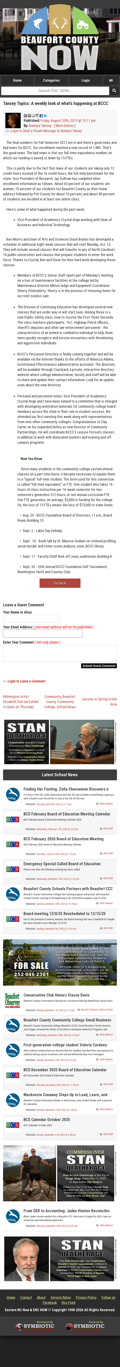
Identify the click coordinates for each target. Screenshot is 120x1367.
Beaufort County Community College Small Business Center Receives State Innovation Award (67, 1025)
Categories (51, 80)
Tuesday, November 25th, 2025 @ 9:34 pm (56, 1062)
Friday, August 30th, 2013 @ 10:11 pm (68, 120)
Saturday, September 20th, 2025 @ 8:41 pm (57, 1228)
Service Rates (61, 1300)
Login (86, 80)
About (41, 1300)
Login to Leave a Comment (26, 683)
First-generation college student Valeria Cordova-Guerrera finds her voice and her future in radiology (67, 1050)
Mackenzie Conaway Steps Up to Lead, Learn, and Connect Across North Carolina (65, 1099)
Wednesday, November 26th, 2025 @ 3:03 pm (57, 1037)
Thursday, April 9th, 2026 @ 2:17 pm (53, 806)
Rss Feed (68, 1305)
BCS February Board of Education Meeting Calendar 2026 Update (67, 819)
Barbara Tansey (40, 125)
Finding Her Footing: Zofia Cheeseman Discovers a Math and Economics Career (66, 794)
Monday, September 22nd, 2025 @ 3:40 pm (56, 1112)
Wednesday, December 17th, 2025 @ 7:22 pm (57, 881)
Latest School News (60, 777)
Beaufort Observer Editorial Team (97, 1012)
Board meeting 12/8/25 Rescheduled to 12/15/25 (65, 916)
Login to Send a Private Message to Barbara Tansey (46, 131)
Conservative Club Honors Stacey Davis (56, 997)
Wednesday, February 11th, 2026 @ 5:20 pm (57, 831)
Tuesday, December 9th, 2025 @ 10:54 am (56, 931)
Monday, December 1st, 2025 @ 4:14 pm (55, 1012)
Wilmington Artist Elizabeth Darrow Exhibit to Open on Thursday (21, 704)
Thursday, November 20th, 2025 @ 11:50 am (57, 1087)
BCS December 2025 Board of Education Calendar (65, 1072)
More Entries (65, 125)
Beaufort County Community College (59, 704)
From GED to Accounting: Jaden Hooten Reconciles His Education (67, 1215)
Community (53, 699)
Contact (26, 1300)
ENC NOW (108, 831)
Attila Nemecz (106, 806)
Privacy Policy (86, 1300)
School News (66, 709)
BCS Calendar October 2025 (47, 1122)
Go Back (60, 583)
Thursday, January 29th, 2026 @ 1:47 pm (56, 856)
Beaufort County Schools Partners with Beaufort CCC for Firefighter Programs (68, 893)
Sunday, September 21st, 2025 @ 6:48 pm (56, 1137)
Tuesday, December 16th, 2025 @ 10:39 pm (56, 906)
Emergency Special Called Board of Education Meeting (62, 868)
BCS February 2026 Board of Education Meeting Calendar (64, 844)
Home (17, 80)
